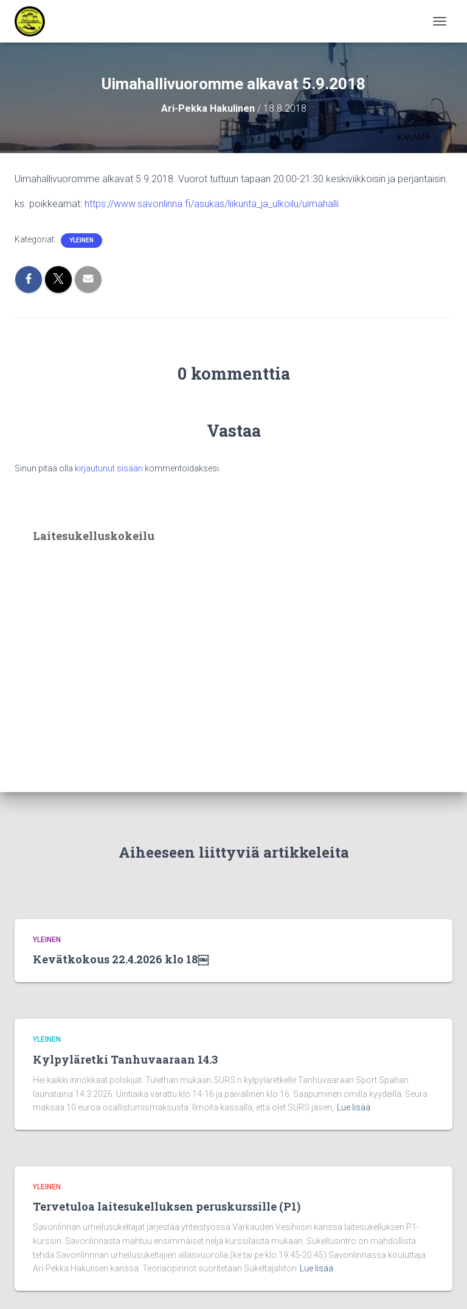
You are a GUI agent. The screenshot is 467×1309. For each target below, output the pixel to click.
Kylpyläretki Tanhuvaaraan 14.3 (125, 1059)
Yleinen (81, 240)
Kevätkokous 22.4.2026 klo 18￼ (121, 959)
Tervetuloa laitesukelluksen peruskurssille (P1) (166, 1206)
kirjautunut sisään (109, 468)
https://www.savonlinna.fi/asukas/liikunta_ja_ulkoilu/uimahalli (212, 204)
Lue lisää (353, 1107)
